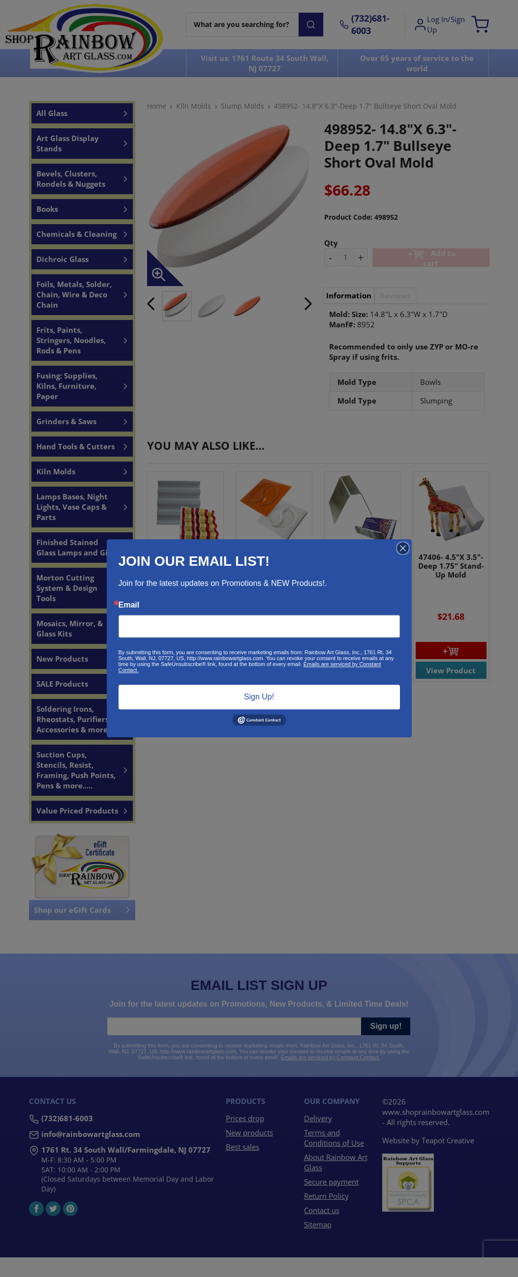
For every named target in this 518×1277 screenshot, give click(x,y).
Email (129, 605)
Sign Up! (259, 697)
